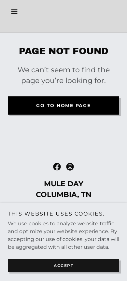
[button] (16, 11)
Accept (63, 265)
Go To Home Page (63, 105)
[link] (63, 24)
